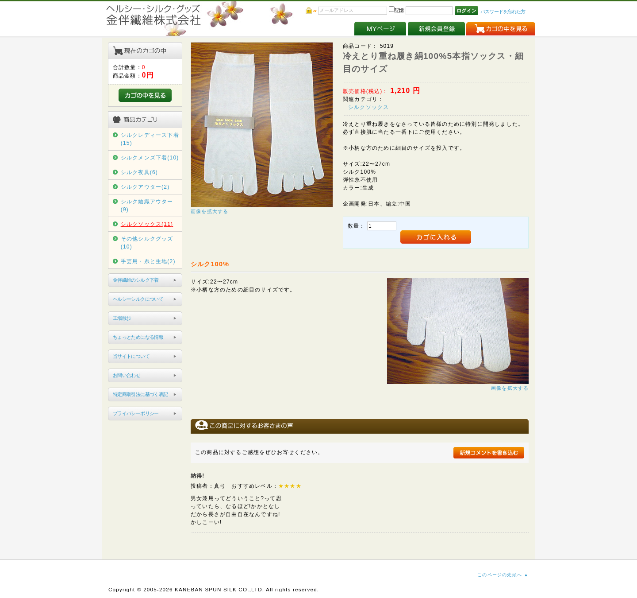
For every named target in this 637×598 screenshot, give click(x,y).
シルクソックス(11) (147, 224)
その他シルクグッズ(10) (147, 243)
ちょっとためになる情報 (138, 337)
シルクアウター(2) (145, 187)
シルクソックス (368, 107)
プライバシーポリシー (136, 413)
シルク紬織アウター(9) (147, 205)
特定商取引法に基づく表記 (140, 394)
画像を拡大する (209, 211)
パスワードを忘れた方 (502, 11)
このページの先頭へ (499, 574)
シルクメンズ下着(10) (150, 158)
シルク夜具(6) (139, 172)
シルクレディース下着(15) (150, 139)
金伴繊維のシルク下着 (136, 280)
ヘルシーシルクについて (138, 299)
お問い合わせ (126, 375)
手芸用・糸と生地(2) (148, 261)
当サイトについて (131, 356)
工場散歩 (122, 318)
